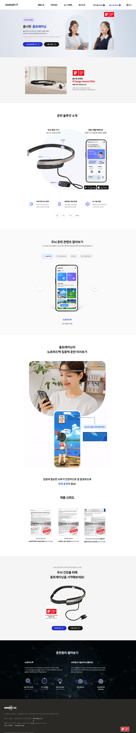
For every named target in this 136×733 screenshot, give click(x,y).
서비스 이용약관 (8, 725)
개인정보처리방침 (19, 725)
